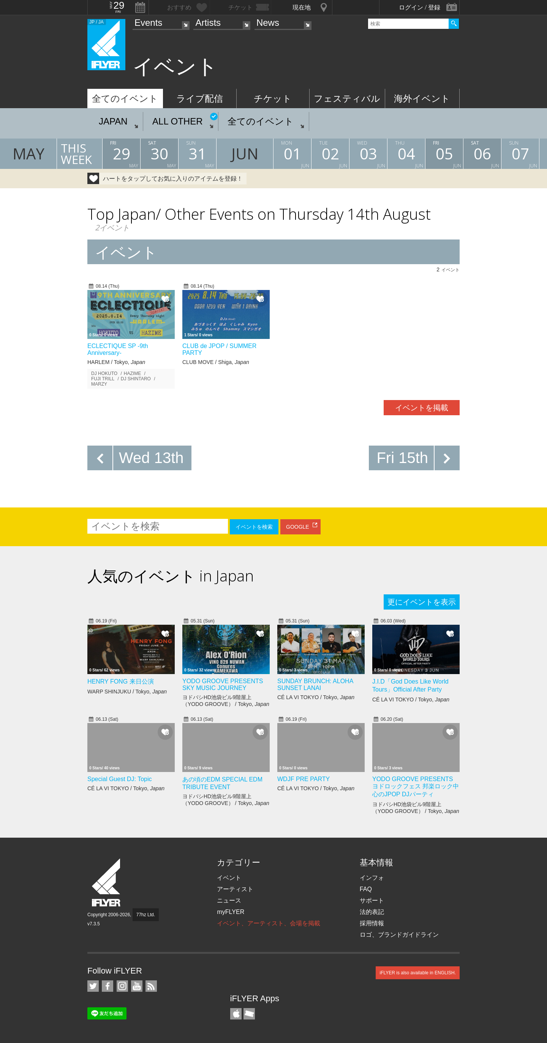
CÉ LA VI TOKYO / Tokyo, (315, 697)
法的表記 (372, 912)
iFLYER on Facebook (107, 986)
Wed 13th (151, 457)
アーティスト (235, 889)
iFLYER (107, 882)
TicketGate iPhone (249, 1013)
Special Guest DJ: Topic (119, 779)
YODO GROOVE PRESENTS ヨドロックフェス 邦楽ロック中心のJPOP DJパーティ (415, 786)
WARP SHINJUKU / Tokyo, (127, 692)
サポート (372, 900)
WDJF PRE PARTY (303, 779)
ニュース (229, 900)
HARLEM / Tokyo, (116, 362)
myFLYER (230, 912)
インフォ (372, 877)
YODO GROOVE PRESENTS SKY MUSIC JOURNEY (222, 684)
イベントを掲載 (421, 407)
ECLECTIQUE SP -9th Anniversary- (117, 349)
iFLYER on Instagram (122, 986)
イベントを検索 (254, 527)
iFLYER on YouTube (136, 986)
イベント (229, 877)
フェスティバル (347, 98)
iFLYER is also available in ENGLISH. (417, 972)
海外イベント (422, 98)
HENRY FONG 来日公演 (120, 681)
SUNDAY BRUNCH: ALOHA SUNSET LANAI (315, 684)
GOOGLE (297, 527)
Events (148, 22)
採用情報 (372, 923)
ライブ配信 (199, 98)
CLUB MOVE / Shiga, (215, 362)
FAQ (366, 889)
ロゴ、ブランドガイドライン (399, 934)
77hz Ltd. (145, 914)
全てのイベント (125, 98)
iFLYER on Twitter (93, 986)
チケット (273, 98)
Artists (208, 22)
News (267, 22)
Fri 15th (402, 457)
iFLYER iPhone (236, 1013)
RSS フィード (151, 986)
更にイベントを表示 (421, 602)
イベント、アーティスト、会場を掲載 (268, 923)
